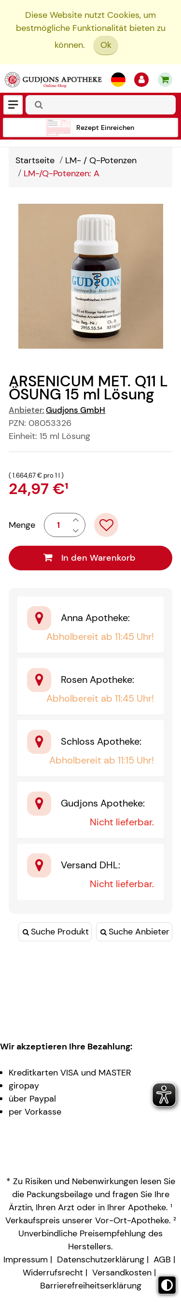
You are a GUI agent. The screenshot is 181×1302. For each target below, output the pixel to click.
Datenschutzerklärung (100, 1259)
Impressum (25, 1259)
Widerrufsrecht (53, 1272)
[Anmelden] (141, 79)
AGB (162, 1259)
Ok (105, 45)
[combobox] (101, 104)
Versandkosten (122, 1272)
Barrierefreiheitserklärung (90, 1285)
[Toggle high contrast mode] (167, 1285)
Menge (22, 525)
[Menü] (13, 104)
